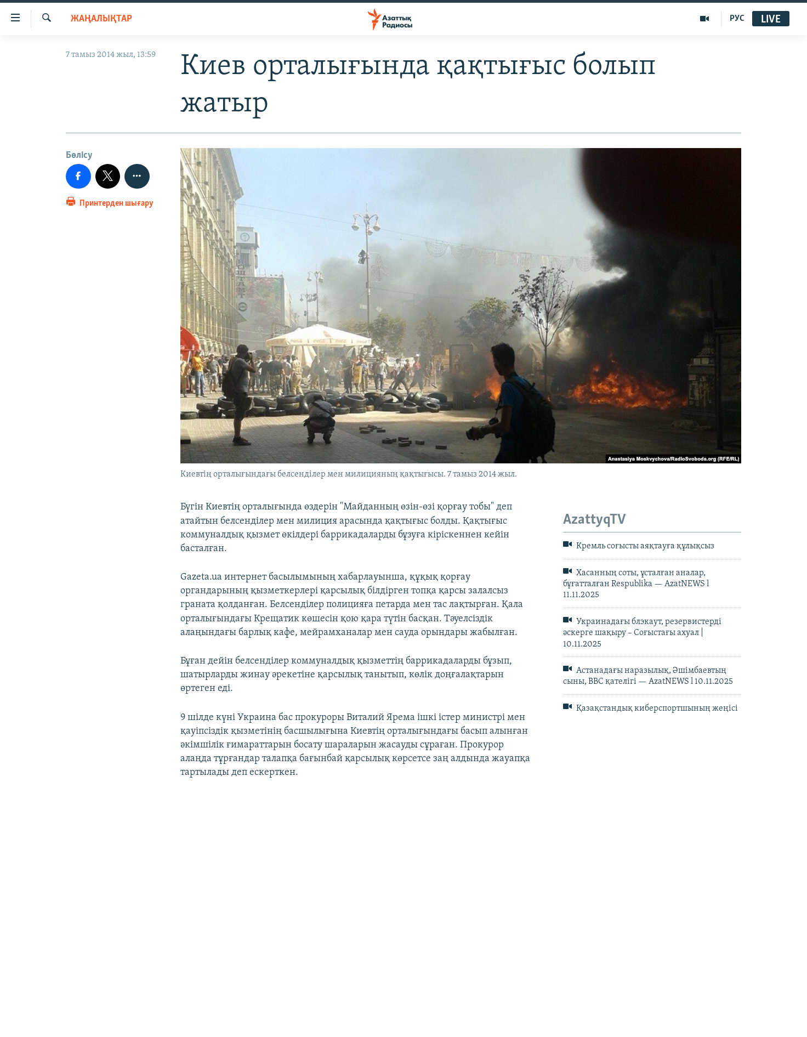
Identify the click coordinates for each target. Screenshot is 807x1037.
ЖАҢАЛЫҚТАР (101, 19)
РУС (737, 18)
